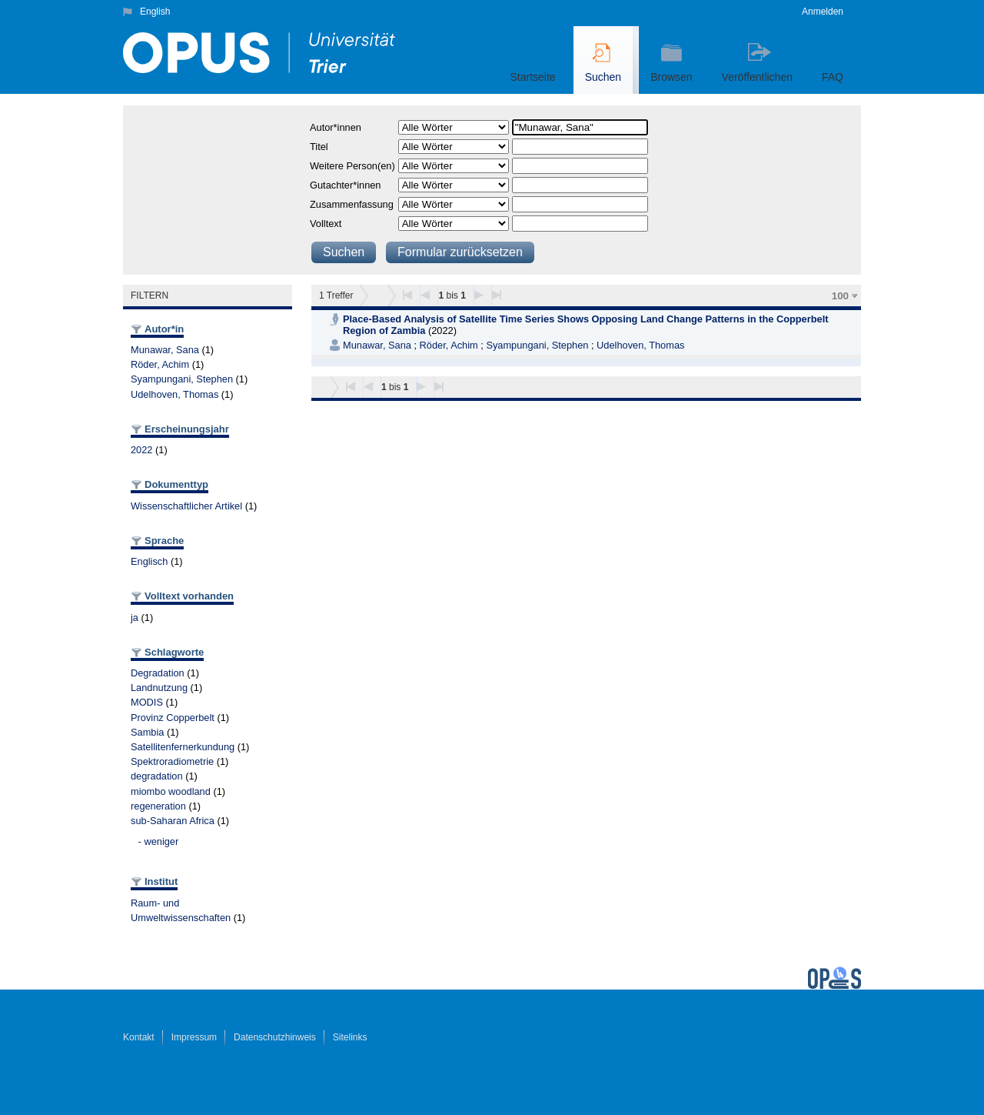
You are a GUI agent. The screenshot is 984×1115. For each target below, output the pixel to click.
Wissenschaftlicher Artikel (186, 506)
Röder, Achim (160, 364)
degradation (157, 776)
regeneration (158, 806)
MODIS (147, 702)
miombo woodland (171, 791)
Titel (319, 146)
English (155, 11)
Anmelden (822, 11)
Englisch (149, 561)
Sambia (147, 732)
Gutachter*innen (345, 185)
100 (840, 296)
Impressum (194, 1037)
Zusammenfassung (352, 204)
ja (134, 617)
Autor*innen (335, 127)
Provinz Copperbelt (172, 717)
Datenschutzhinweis (275, 1037)
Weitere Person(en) (352, 166)
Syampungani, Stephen (182, 379)
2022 (141, 450)
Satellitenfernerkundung (182, 747)
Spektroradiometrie (172, 761)
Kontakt (139, 1037)
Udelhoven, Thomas (174, 394)
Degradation (157, 673)
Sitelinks (350, 1037)
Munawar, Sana (165, 350)
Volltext (325, 223)
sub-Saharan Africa (172, 820)
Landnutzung (159, 687)
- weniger (158, 841)
